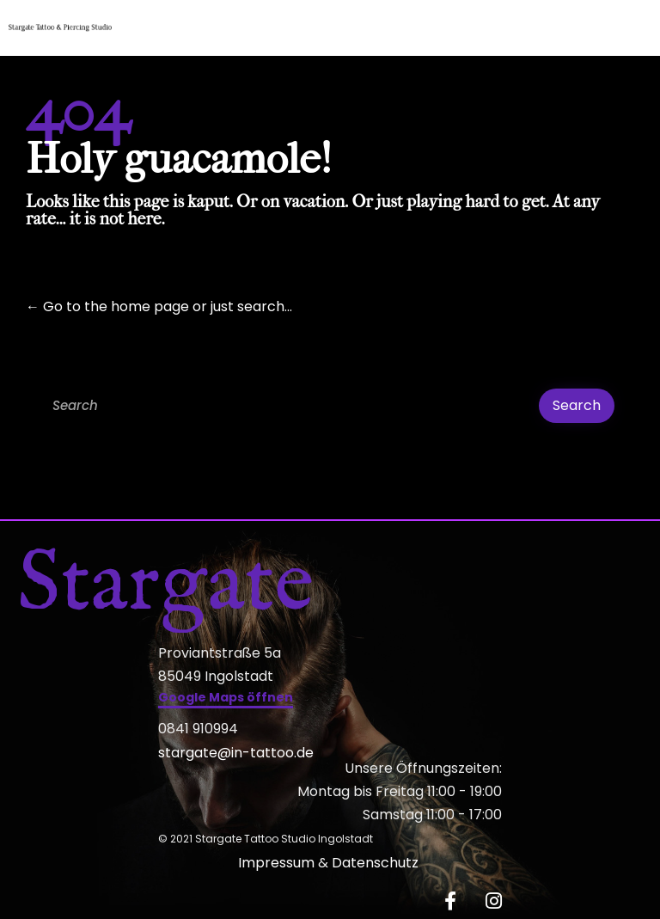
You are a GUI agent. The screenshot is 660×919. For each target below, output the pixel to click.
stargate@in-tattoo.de (236, 753)
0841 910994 (198, 728)
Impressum (276, 863)
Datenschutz (377, 863)
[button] (225, 699)
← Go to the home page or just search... (159, 306)
